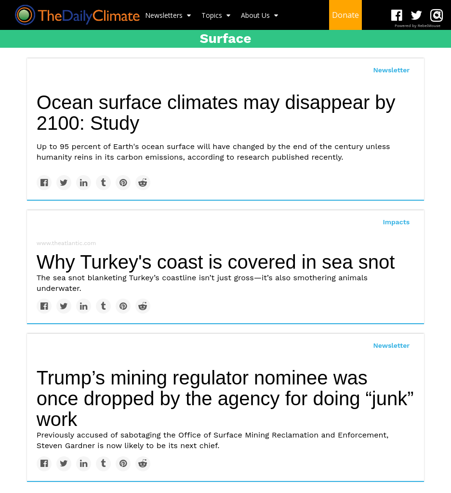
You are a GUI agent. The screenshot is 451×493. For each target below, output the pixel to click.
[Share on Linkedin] (83, 182)
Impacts (396, 222)
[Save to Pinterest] (123, 182)
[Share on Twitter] (63, 182)
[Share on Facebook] (44, 182)
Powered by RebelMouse (417, 26)
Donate (345, 15)
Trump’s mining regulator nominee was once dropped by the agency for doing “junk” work (225, 398)
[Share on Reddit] (142, 182)
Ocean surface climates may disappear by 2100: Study (216, 113)
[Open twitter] (417, 16)
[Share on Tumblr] (103, 182)
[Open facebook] (397, 16)
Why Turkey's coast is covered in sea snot (216, 262)
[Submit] (437, 15)
